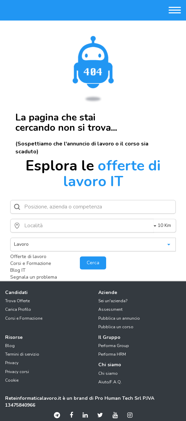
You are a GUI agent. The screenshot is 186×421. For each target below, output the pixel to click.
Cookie (11, 380)
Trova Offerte (17, 301)
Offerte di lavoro (28, 256)
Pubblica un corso (115, 327)
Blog (10, 345)
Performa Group (113, 345)
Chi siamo (108, 373)
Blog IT (18, 270)
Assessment (110, 309)
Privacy (11, 363)
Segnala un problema (33, 277)
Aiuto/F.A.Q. (110, 382)
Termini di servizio (22, 354)
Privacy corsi (17, 371)
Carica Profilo (18, 309)
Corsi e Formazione (30, 263)
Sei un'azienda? (113, 301)
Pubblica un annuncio (119, 318)
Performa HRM (112, 354)
